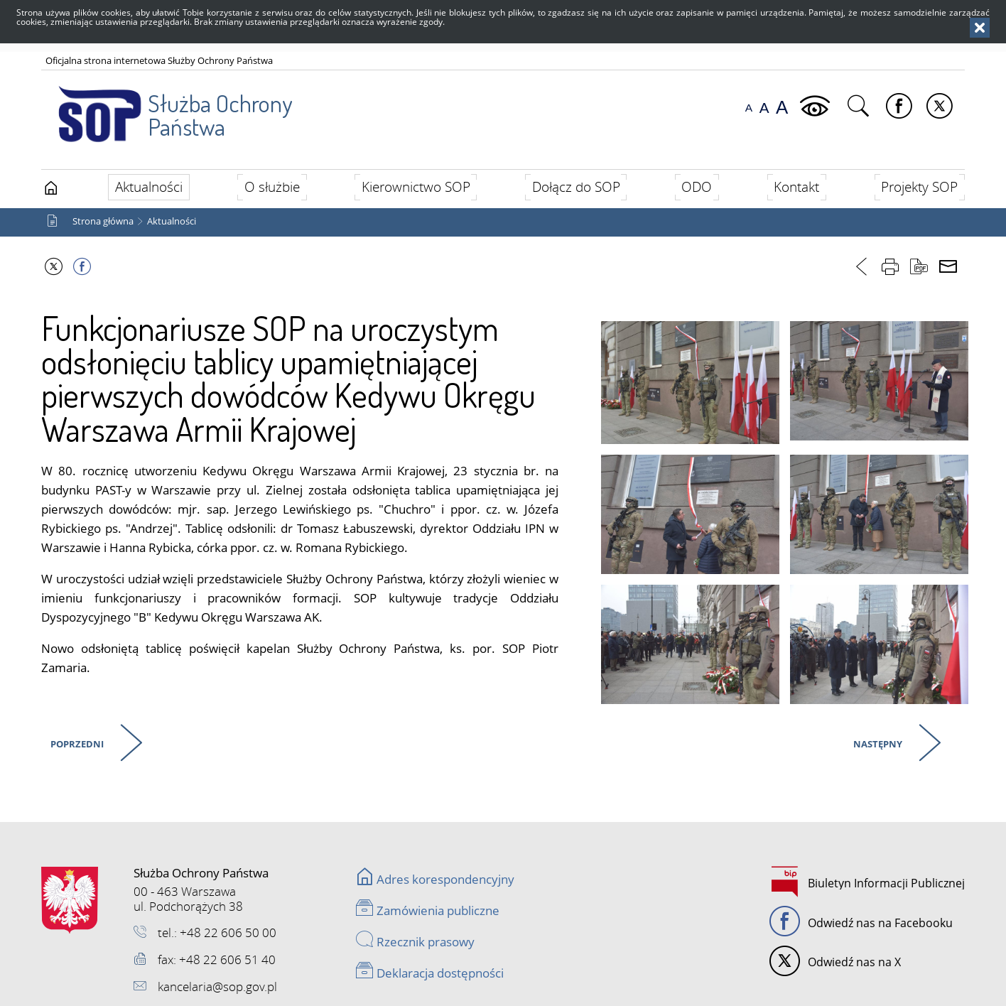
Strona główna (103, 221)
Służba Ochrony (166, 106)
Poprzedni (75, 741)
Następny (876, 741)
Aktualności (171, 221)
